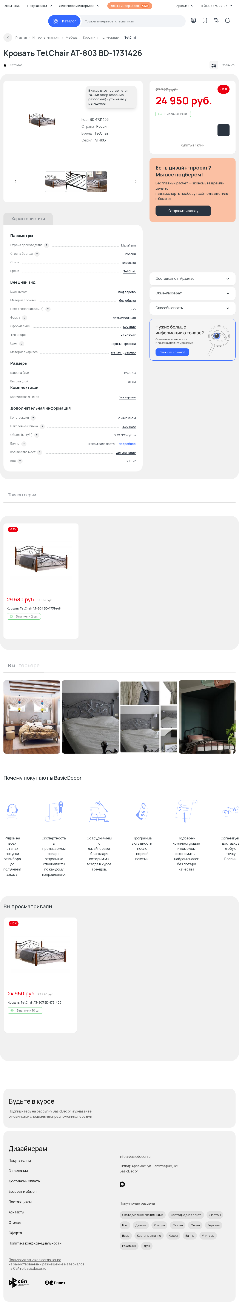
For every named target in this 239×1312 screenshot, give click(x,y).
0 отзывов (16, 65)
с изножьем (127, 418)
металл (116, 352)
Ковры (173, 1235)
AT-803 (100, 140)
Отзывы (15, 1222)
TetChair (101, 133)
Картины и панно (149, 1235)
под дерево (127, 292)
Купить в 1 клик (192, 145)
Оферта (15, 1232)
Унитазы (208, 1235)
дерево (130, 352)
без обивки (127, 301)
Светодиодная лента (186, 1215)
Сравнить (223, 65)
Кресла (159, 1225)
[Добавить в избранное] (71, 530)
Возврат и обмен (23, 1191)
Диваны (140, 1225)
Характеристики (28, 219)
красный (130, 344)
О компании (11, 6)
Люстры (215, 1215)
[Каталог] (64, 21)
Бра (125, 1225)
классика (129, 263)
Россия (130, 254)
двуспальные (126, 452)
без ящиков (127, 397)
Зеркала (214, 1225)
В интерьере (24, 665)
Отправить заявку (183, 210)
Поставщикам (20, 1201)
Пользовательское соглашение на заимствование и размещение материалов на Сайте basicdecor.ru (47, 1264)
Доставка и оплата (24, 1181)
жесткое (129, 426)
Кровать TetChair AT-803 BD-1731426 (35, 1002)
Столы (195, 1225)
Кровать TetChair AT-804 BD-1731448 (34, 608)
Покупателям (20, 1160)
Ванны (189, 1235)
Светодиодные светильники (142, 1215)
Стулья (178, 1225)
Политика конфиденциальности (35, 1243)
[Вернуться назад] (7, 37)
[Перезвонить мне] (193, 340)
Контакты (16, 1212)
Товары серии (22, 495)
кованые (129, 326)
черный (116, 344)
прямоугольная (124, 318)
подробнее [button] (127, 444)
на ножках (128, 335)
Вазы (125, 1235)
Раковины (129, 1246)
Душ (147, 1246)
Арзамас (185, 6)
